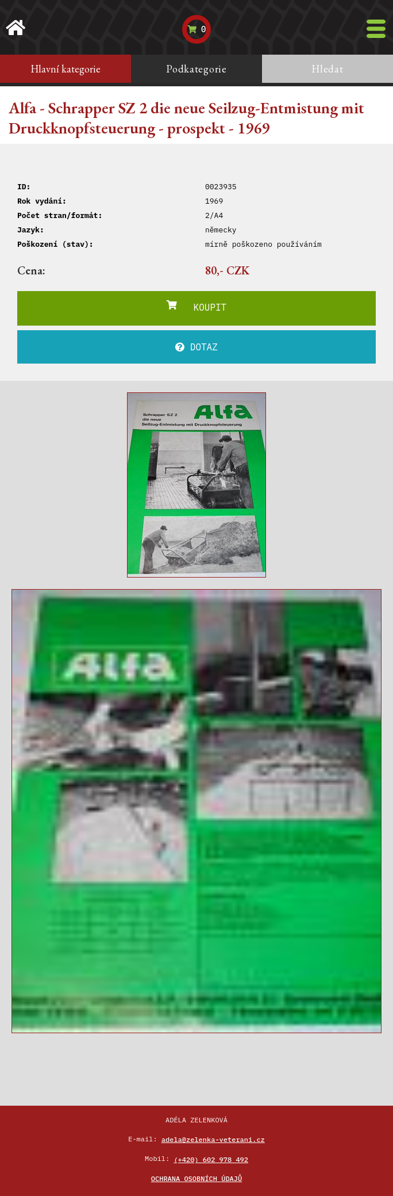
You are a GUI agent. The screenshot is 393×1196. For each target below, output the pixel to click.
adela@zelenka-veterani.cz (213, 1139)
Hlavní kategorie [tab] (65, 68)
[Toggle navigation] (376, 29)
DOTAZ (196, 347)
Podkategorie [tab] (196, 68)
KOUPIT (196, 306)
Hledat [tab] (327, 68)
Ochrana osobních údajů (196, 1178)
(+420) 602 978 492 (211, 1159)
